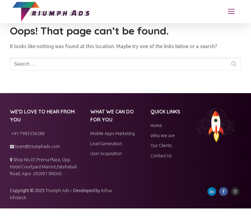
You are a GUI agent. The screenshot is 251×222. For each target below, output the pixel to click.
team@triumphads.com (35, 146)
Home (156, 125)
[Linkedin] (211, 191)
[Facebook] (223, 191)
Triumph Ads (57, 190)
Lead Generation (106, 143)
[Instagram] (235, 191)
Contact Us (161, 155)
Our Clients (161, 145)
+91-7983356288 (27, 133)
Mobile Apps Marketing (112, 133)
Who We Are (163, 135)
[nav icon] (231, 11)
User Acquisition (106, 153)
